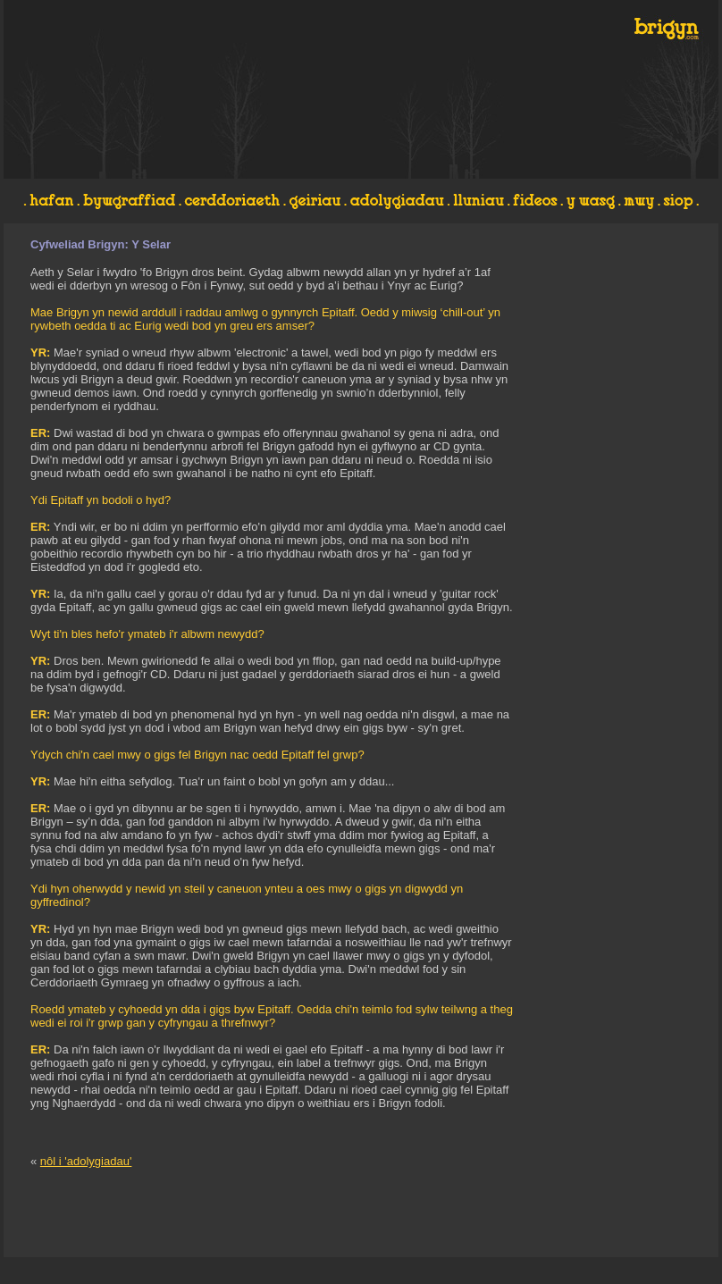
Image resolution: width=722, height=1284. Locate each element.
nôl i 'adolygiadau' (86, 1161)
